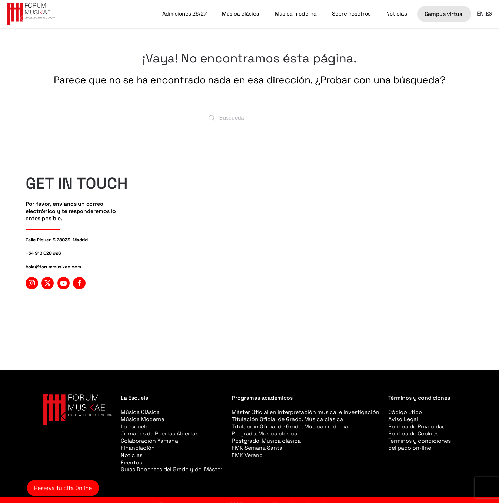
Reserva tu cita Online (63, 488)
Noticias (396, 13)
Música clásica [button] (240, 13)
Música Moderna (142, 419)
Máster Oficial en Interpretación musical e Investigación (305, 412)
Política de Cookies (413, 433)
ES (488, 14)
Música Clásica (140, 412)
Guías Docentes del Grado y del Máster (171, 469)
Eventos (131, 462)
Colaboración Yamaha (149, 440)
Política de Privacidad (417, 426)
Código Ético (405, 412)
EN (480, 13)
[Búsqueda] (249, 118)
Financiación (138, 448)
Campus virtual (444, 14)
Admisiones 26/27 (184, 13)
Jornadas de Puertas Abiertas (159, 433)
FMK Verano (247, 455)
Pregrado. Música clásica (264, 433)
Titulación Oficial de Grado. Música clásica (287, 419)
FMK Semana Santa (257, 448)
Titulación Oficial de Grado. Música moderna (290, 426)
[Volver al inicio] (31, 14)
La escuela (135, 426)
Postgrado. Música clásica (266, 440)
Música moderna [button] (296, 13)
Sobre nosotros (351, 13)
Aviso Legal (403, 419)
